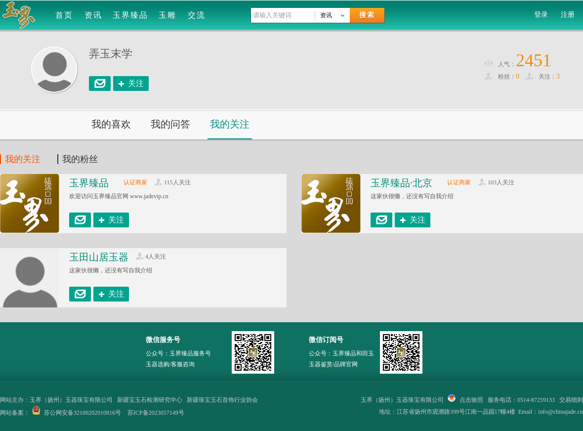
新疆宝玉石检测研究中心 (149, 399)
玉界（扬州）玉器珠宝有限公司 (402, 399)
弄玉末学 (110, 53)
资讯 (93, 15)
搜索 (367, 15)
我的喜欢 (111, 124)
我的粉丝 (80, 159)
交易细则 (571, 399)
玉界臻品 (130, 15)
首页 (64, 15)
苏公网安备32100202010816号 (82, 412)
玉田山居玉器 (98, 257)
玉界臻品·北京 (401, 182)
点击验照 (465, 399)
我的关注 (230, 124)
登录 (541, 14)
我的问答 (170, 124)
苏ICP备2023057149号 (155, 412)
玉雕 (167, 15)
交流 (197, 15)
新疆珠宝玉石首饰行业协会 (222, 399)
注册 (568, 14)
